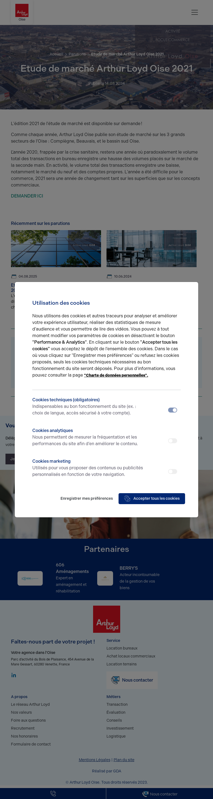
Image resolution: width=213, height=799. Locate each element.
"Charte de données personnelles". (116, 375)
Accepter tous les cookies (152, 498)
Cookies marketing (88, 468)
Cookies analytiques (88, 437)
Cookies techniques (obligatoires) (88, 406)
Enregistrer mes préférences (87, 498)
